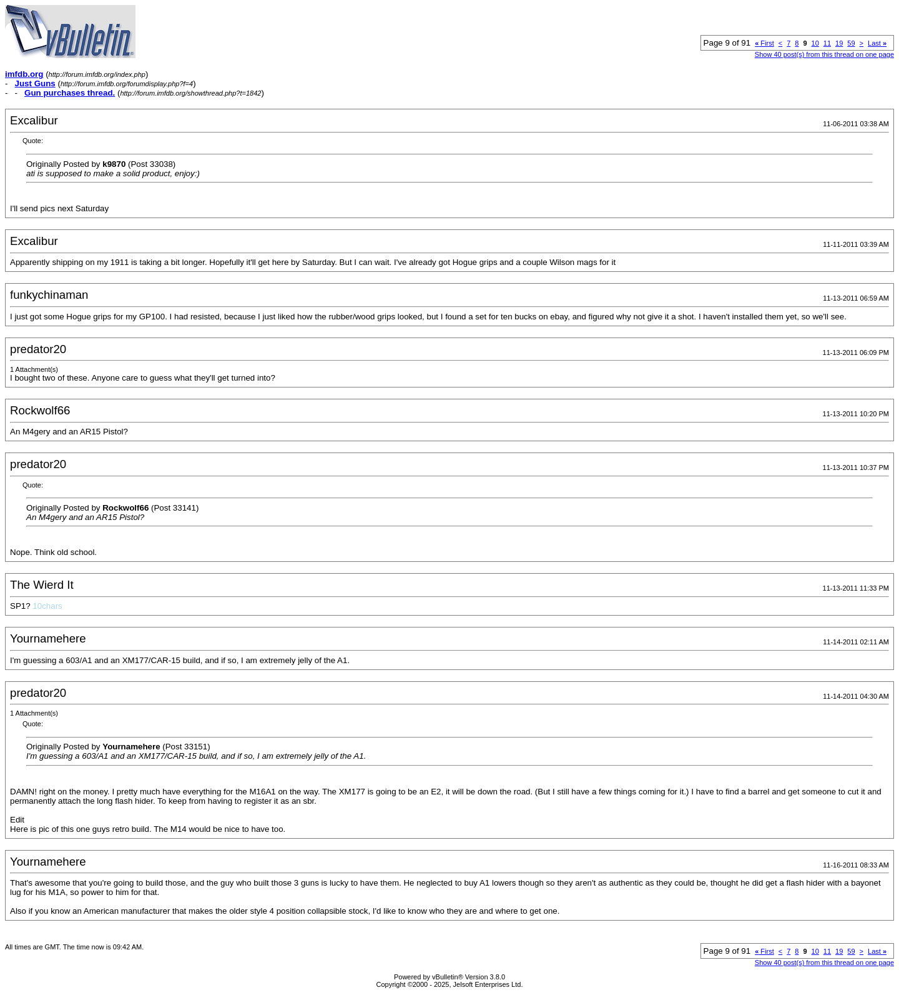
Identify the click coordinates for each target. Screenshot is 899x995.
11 (827, 43)
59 (851, 43)
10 (815, 43)
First (764, 43)
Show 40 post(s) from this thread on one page (824, 54)
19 (839, 43)
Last (877, 43)
